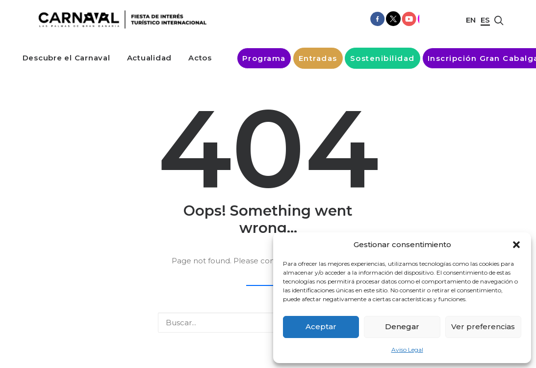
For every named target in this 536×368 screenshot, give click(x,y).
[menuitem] (66, 57)
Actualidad (149, 57)
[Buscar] (268, 322)
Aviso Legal (407, 349)
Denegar (402, 326)
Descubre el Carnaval (66, 57)
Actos (200, 57)
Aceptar (321, 326)
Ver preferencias (483, 326)
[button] (516, 245)
